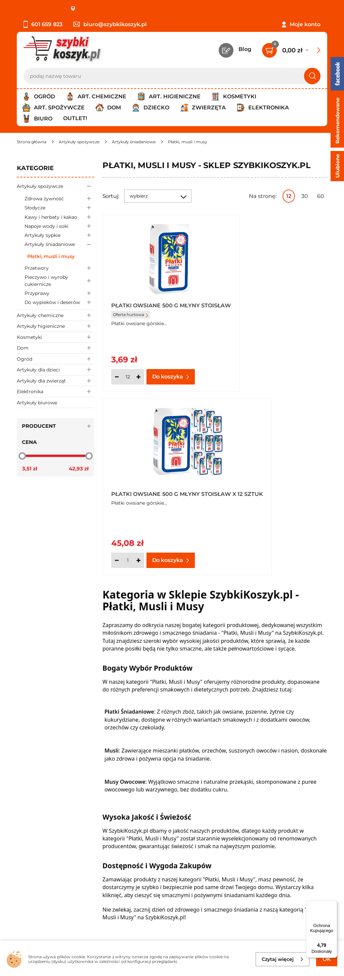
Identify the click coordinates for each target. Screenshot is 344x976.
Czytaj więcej (283, 959)
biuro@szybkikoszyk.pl (110, 24)
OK (326, 959)
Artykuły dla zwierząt (55, 380)
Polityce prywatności (262, 915)
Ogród (55, 359)
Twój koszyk (269, 798)
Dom (55, 348)
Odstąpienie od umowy (48, 834)
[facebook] (170, 936)
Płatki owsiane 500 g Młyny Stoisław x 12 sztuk (270, 308)
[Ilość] (127, 376)
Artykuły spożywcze (55, 186)
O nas (24, 789)
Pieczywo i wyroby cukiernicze (59, 281)
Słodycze (59, 207)
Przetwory (59, 268)
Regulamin (32, 798)
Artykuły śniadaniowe (59, 244)
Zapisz (102, 886)
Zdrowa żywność (59, 198)
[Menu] (333, 905)
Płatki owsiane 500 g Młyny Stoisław (155, 308)
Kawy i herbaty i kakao (59, 216)
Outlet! (75, 118)
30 (304, 196)
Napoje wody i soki (59, 225)
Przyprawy (59, 293)
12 (288, 196)
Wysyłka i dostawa (42, 816)
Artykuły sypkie (59, 235)
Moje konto (305, 24)
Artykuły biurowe (37, 403)
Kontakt (263, 789)
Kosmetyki (55, 337)
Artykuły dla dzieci (55, 369)
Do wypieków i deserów (59, 302)
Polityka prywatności (45, 807)
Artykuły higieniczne (55, 326)
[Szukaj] (312, 76)
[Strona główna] (31, 141)
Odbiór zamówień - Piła (48, 825)
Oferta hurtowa (130, 320)
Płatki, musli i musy (51, 256)
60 (320, 196)
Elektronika (55, 391)
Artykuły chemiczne (55, 315)
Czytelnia (265, 807)
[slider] (22, 455)
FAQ (22, 844)
